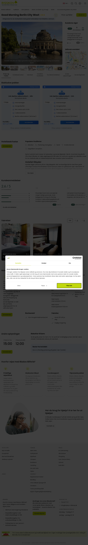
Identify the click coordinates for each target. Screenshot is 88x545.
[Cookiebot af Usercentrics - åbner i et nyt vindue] (73, 258)
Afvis (18, 285)
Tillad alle (69, 285)
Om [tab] (70, 263)
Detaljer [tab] (44, 263)
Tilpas (44, 285)
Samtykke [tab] (18, 263)
